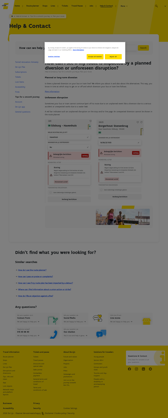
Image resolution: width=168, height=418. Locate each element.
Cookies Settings (54, 56)
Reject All (113, 56)
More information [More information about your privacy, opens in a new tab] (78, 50)
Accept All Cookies (94, 56)
